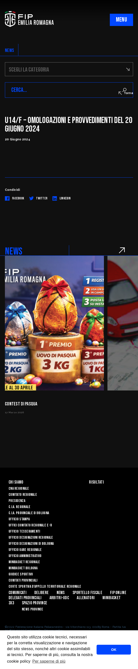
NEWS (9, 50)
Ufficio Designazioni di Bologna (31, 543)
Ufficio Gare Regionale (25, 549)
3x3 (11, 603)
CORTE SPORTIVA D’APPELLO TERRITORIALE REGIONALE (45, 586)
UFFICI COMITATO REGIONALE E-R (30, 525)
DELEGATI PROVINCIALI (25, 597)
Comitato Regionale (23, 494)
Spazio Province (34, 603)
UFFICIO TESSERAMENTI (24, 531)
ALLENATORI (86, 597)
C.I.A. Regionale (19, 507)
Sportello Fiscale (87, 592)
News (61, 592)
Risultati (96, 482)
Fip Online (118, 592)
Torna (126, 93)
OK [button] (113, 650)
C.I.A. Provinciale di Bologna (29, 513)
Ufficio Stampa (19, 519)
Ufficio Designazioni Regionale (31, 537)
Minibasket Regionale (24, 562)
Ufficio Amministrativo (25, 556)
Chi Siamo (16, 482)
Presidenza (17, 501)
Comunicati (17, 592)
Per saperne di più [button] (48, 661)
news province (32, 609)
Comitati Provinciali (23, 580)
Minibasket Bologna (23, 568)
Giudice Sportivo (21, 574)
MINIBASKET (111, 597)
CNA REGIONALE (19, 488)
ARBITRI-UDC (59, 597)
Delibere (41, 592)
